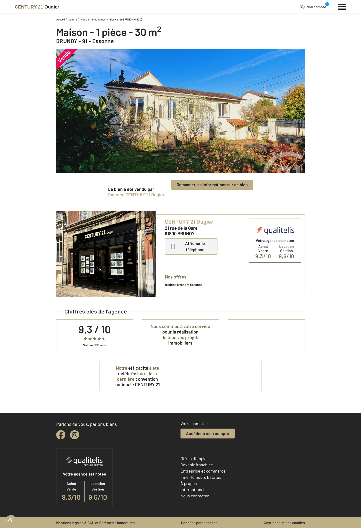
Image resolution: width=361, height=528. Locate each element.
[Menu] (342, 6)
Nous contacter (194, 495)
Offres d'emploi (194, 458)
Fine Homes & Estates (200, 477)
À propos (188, 483)
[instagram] (74, 434)
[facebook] (60, 434)
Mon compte (313, 6)
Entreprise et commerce (203, 470)
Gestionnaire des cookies (284, 522)
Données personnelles (199, 522)
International (192, 489)
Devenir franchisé (196, 464)
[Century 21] (37, 6)
